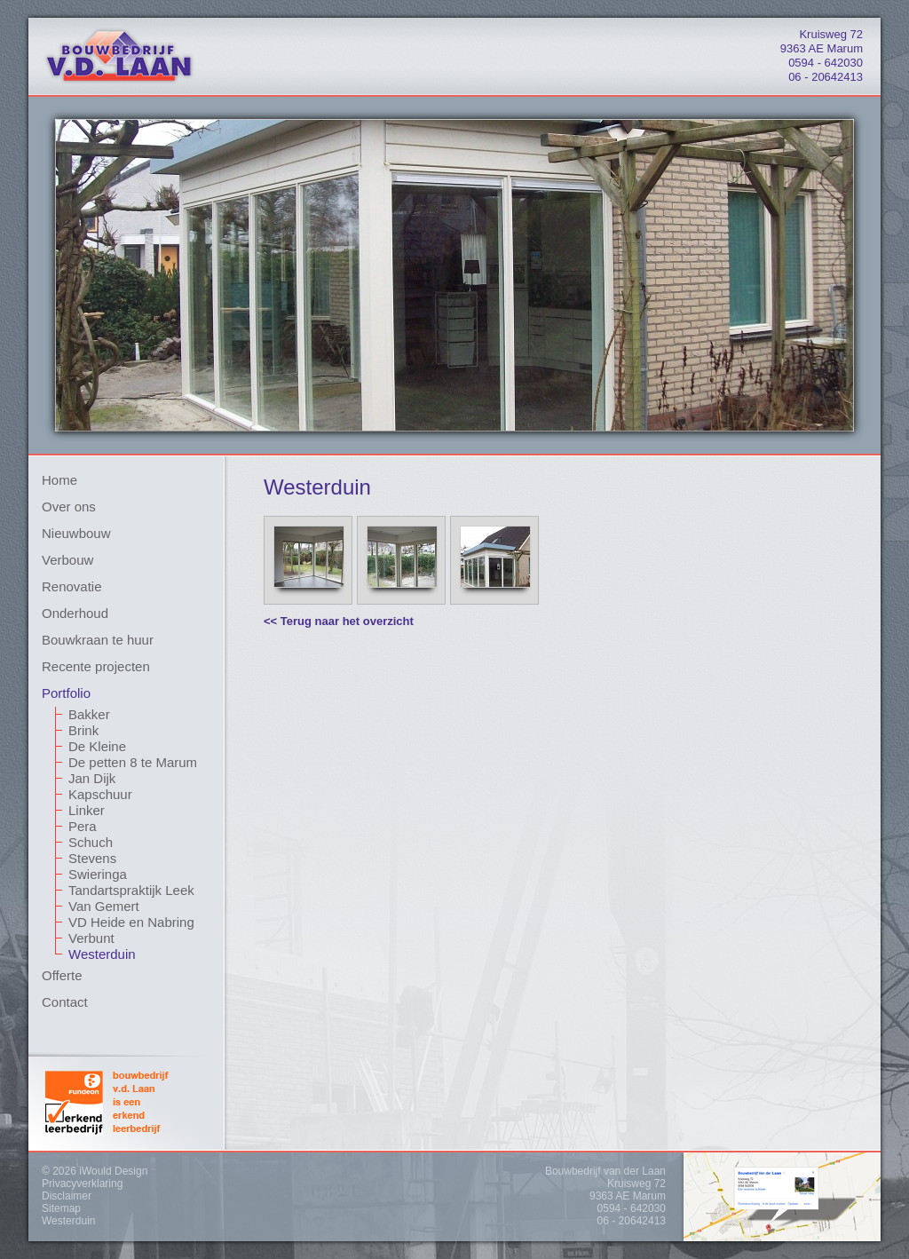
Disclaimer (66, 1196)
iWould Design (113, 1171)
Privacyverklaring (82, 1183)
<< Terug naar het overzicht (339, 621)
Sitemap (61, 1208)
